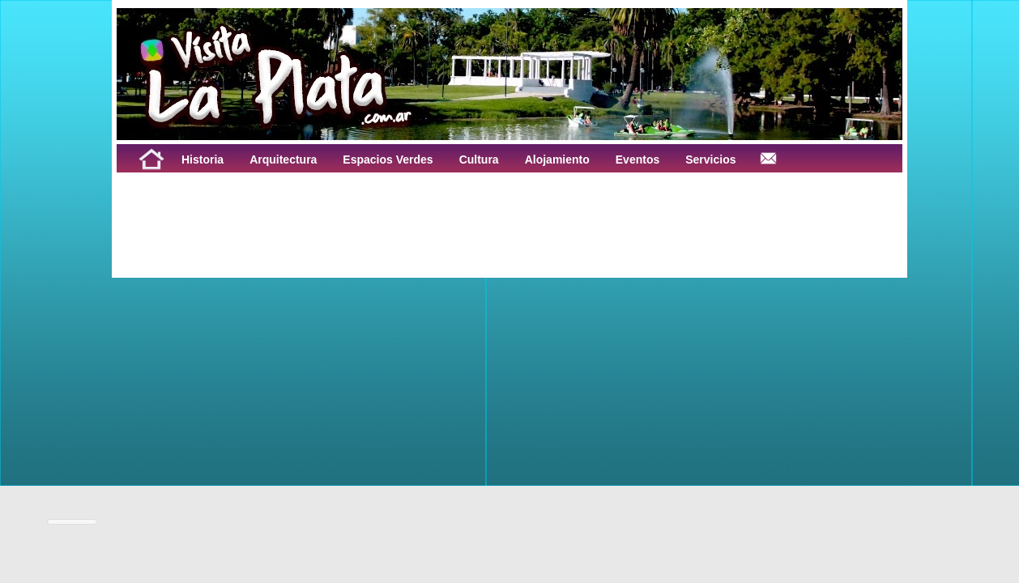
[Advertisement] (317, 209)
